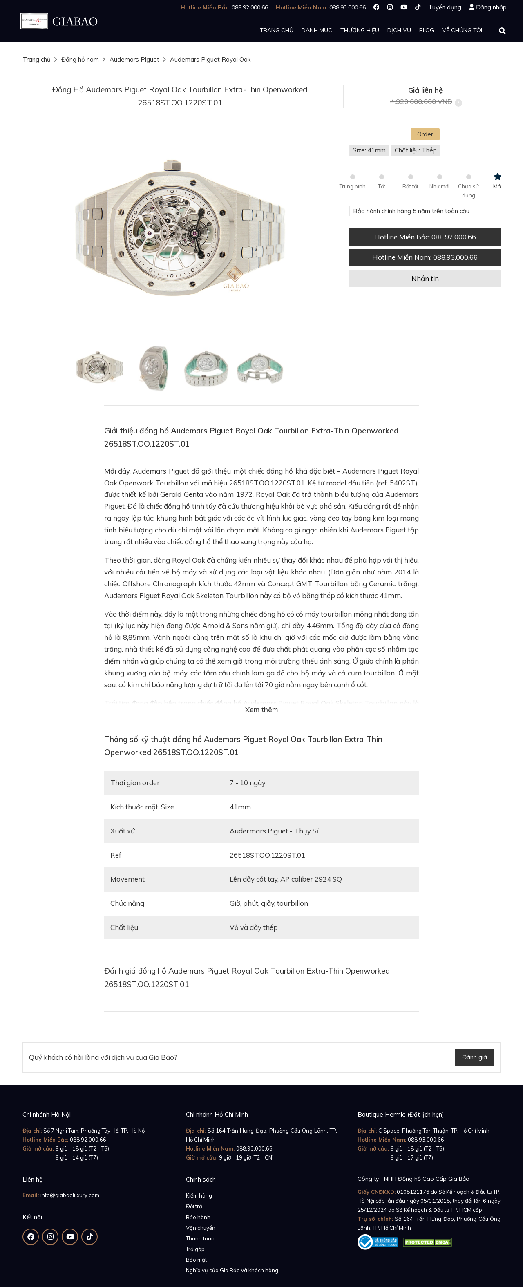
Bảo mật (196, 1259)
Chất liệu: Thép (416, 150)
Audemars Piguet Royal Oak (210, 59)
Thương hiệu (359, 30)
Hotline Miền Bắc (425, 236)
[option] (179, 233)
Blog (426, 30)
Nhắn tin (425, 278)
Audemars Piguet (134, 59)
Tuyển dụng (444, 7)
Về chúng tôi (462, 30)
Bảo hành (198, 1217)
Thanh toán (200, 1238)
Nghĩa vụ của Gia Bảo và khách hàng (232, 1270)
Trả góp (195, 1249)
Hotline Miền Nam (425, 257)
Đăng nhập (491, 7)
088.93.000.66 (254, 1148)
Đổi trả (194, 1206)
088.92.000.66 (88, 1139)
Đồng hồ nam (80, 59)
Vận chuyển (200, 1227)
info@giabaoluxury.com (69, 1195)
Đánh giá (474, 1057)
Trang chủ (276, 30)
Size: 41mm (369, 150)
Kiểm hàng (199, 1195)
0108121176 (413, 1192)
